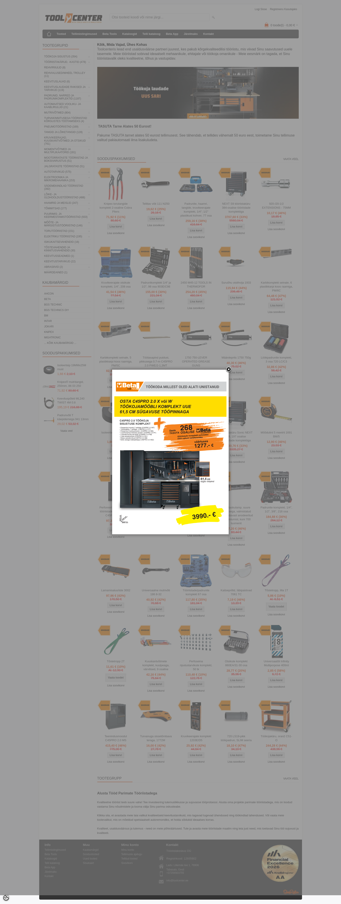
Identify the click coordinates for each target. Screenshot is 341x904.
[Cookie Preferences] (6, 898)
